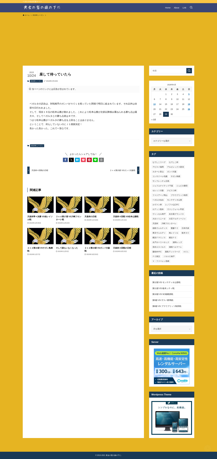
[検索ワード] (171, 70)
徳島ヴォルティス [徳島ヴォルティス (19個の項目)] (160, 228)
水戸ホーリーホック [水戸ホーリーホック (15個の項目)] (161, 242)
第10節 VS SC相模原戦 (162, 294)
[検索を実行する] (189, 70)
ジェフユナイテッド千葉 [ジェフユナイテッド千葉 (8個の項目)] (163, 186)
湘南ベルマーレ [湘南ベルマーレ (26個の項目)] (175, 247)
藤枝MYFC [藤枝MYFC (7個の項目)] (157, 252)
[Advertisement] (108, 40)
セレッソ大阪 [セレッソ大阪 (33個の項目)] (158, 190)
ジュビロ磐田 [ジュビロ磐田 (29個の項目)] (182, 186)
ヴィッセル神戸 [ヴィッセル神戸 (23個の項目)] (159, 214)
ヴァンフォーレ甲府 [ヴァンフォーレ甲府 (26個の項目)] (175, 209)
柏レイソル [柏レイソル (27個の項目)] (173, 233)
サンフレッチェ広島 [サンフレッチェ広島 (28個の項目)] (161, 181)
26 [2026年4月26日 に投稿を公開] (189, 109)
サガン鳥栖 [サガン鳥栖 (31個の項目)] (175, 176)
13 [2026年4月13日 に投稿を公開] (154, 104)
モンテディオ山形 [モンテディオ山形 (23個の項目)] (174, 200)
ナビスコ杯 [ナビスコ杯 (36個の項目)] (171, 190)
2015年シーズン (36, 81)
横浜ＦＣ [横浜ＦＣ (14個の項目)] (172, 237)
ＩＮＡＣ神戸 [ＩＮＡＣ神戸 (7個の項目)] (169, 256)
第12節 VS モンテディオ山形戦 (166, 282)
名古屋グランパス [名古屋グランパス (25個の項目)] (176, 214)
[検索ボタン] (191, 7)
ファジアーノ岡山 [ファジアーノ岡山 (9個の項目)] (160, 195)
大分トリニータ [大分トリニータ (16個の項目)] (159, 219)
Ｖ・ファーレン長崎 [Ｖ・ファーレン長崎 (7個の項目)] (161, 261)
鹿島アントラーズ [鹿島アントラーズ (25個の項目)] (172, 252)
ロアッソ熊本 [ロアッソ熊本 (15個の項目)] (158, 209)
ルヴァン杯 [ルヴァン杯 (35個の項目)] (157, 205)
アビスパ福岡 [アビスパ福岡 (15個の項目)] (158, 167)
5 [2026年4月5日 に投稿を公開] (189, 94)
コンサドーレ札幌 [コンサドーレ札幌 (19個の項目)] (160, 176)
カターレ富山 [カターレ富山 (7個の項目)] (158, 172)
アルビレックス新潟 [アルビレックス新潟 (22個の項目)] (175, 167)
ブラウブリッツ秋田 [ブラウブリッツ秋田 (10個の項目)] (179, 195)
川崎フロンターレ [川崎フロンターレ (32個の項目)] (169, 223)
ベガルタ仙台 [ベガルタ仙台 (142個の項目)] (158, 200)
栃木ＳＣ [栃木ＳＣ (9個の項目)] (185, 233)
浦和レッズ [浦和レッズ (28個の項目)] (177, 242)
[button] (65, 160)
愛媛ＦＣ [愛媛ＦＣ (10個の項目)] (174, 228)
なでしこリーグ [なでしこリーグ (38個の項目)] (159, 162)
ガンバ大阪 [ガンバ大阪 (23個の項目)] (171, 172)
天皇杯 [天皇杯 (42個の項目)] (155, 223)
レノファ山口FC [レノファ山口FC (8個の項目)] (172, 205)
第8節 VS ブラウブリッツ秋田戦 (166, 306)
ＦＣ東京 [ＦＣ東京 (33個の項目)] (156, 256)
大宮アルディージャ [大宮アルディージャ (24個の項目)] (177, 219)
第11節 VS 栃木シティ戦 (163, 288)
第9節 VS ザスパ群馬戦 (162, 300)
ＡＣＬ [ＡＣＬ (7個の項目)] (186, 252)
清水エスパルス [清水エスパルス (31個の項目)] (159, 247)
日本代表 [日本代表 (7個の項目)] (185, 228)
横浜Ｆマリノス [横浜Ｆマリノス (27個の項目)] (159, 237)
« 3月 (153, 119)
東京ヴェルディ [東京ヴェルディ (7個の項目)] (159, 233)
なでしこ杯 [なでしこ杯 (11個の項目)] (173, 162)
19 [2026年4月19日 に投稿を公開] (189, 104)
